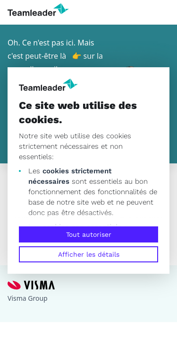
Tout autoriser (88, 234)
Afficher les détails (88, 254)
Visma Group (28, 298)
